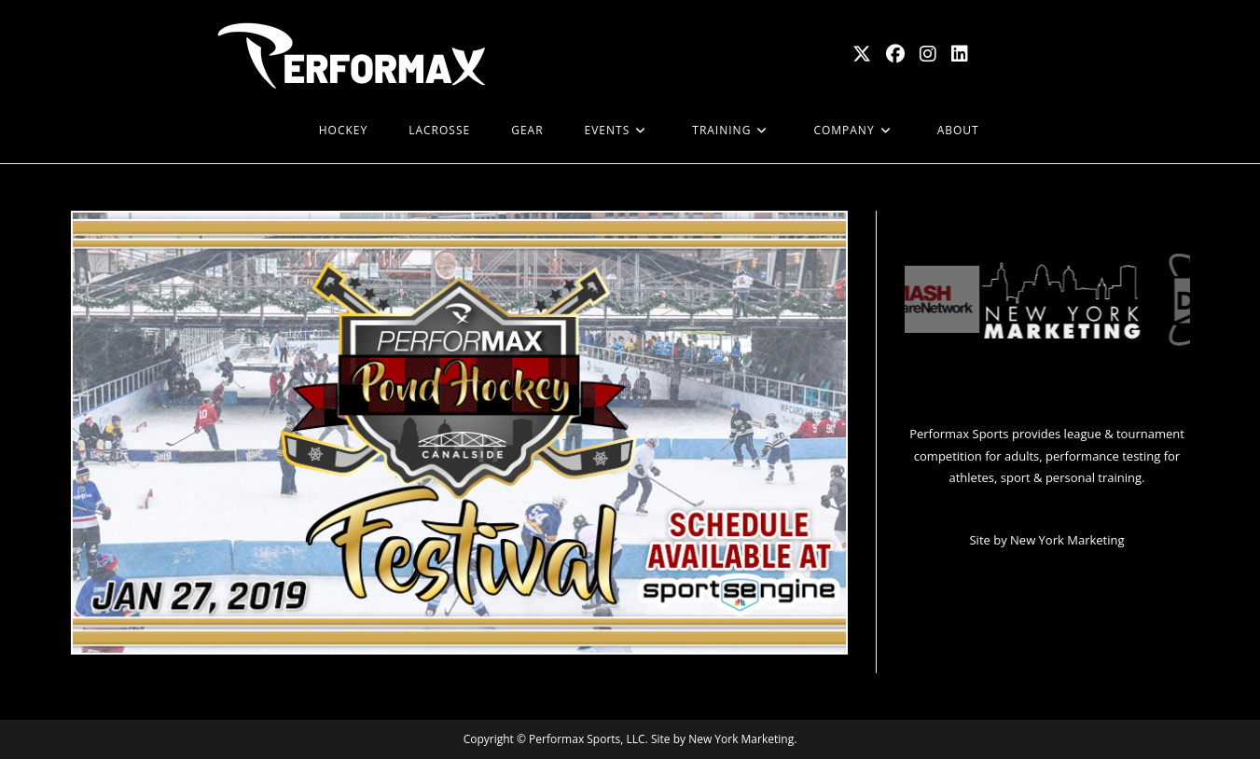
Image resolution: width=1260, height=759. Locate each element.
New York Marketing (1067, 539)
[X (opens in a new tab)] (862, 54)
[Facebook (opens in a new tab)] (895, 54)
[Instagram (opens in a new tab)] (928, 54)
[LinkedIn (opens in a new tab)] (960, 54)
